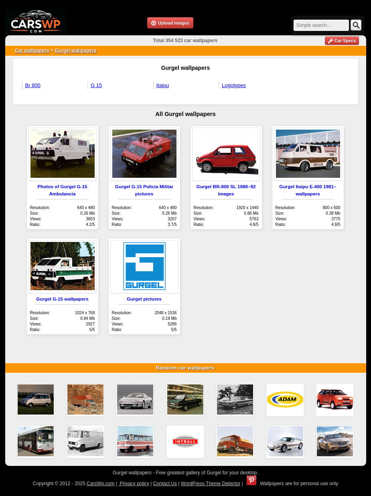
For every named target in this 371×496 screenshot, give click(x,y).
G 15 (96, 85)
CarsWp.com (100, 483)
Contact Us (165, 483)
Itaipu (162, 85)
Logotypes (234, 85)
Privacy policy (133, 483)
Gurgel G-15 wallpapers (62, 298)
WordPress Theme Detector (210, 483)
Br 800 (33, 85)
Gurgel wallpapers (76, 50)
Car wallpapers (32, 50)
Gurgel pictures (144, 298)
